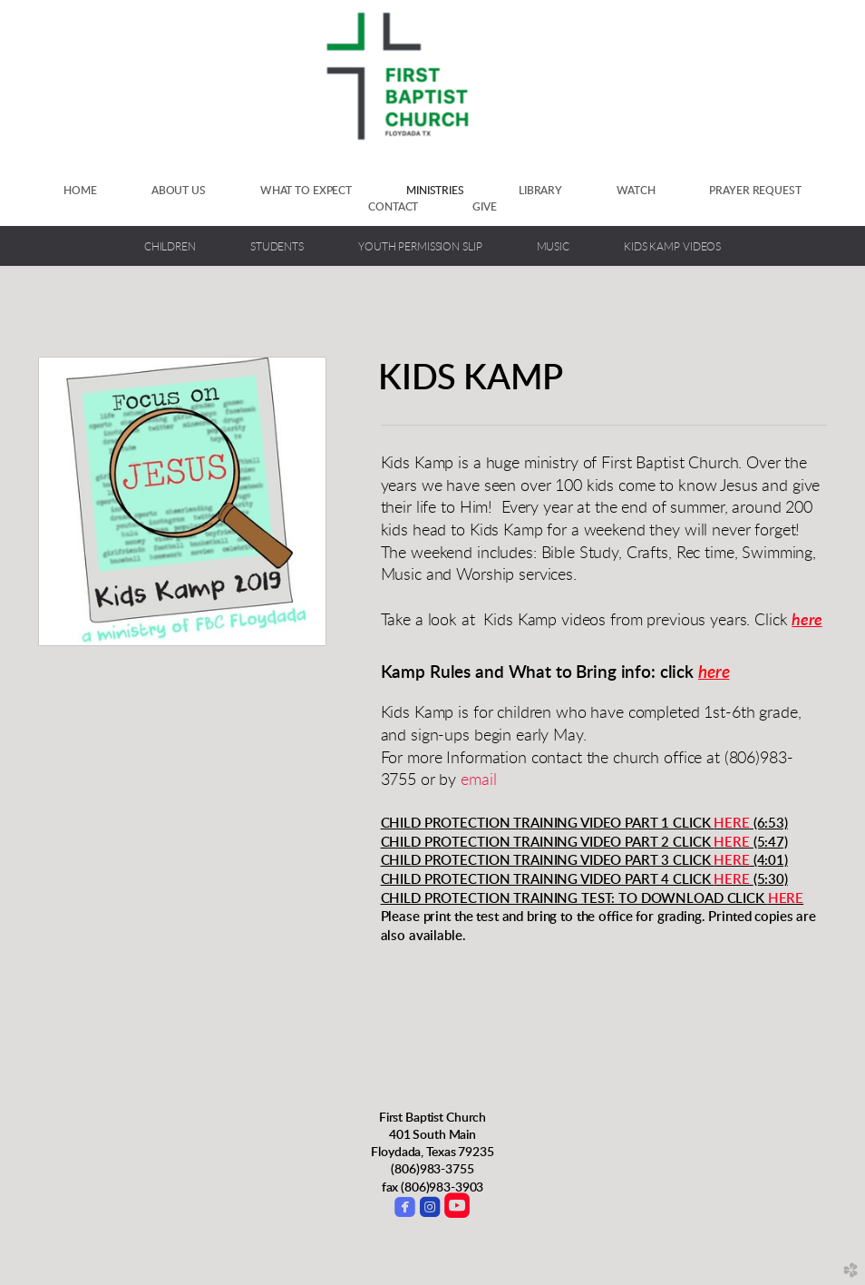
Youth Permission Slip (420, 247)
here (806, 620)
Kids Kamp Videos (672, 247)
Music (553, 247)
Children (170, 247)
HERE (731, 823)
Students (277, 247)
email (478, 780)
